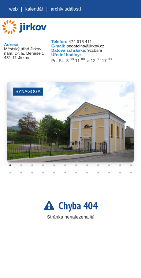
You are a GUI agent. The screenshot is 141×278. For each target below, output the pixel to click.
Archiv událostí (66, 9)
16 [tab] (43, 172)
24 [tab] (131, 172)
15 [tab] (32, 172)
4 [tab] (43, 165)
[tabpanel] (70, 126)
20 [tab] (87, 172)
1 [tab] (10, 165)
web (13, 9)
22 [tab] (109, 172)
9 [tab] (98, 165)
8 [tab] (87, 165)
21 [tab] (98, 172)
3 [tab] (32, 165)
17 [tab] (54, 172)
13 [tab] (10, 172)
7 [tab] (76, 165)
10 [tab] (109, 165)
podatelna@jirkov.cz (85, 46)
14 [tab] (21, 172)
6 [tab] (65, 165)
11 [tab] (120, 165)
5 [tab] (54, 165)
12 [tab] (131, 165)
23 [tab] (120, 172)
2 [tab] (21, 165)
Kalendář (34, 9)
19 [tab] (76, 172)
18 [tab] (65, 172)
